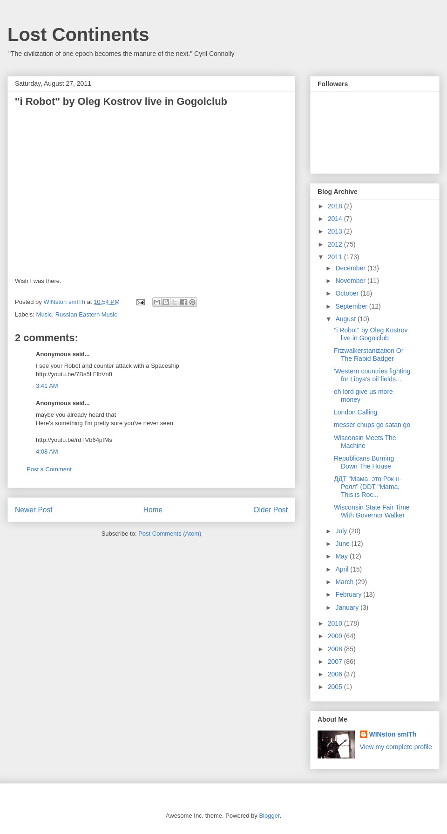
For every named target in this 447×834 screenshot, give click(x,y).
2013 (336, 231)
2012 (336, 244)
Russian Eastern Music (86, 314)
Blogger (269, 815)
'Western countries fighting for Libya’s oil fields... (372, 375)
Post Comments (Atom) (169, 533)
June (343, 543)
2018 (336, 206)
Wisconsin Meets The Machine (365, 441)
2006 (336, 674)
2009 (336, 636)
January (347, 607)
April (342, 569)
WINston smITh (393, 734)
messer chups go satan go (372, 424)
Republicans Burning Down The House (364, 462)
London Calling (355, 412)
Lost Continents (78, 34)
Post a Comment (49, 469)
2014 (336, 218)
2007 (336, 661)
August (346, 319)
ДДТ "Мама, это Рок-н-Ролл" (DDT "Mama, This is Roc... (368, 486)
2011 (336, 257)
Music (44, 314)
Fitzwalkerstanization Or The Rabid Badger (368, 354)
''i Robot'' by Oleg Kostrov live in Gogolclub (371, 334)
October (347, 293)
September (352, 306)
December (351, 268)
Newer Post (34, 510)
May (342, 556)
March (345, 582)
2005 (336, 686)
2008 (336, 649)
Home (153, 510)
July (342, 531)
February (349, 594)
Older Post (270, 510)
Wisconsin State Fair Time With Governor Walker (372, 511)
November (351, 280)
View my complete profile (396, 747)
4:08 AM (47, 451)
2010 (336, 623)
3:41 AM (47, 385)
